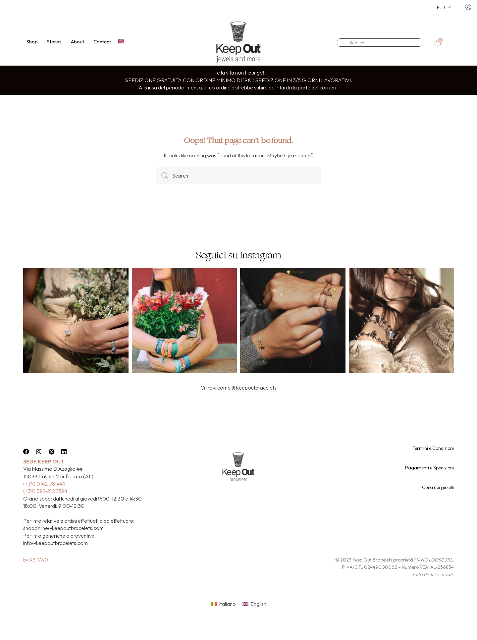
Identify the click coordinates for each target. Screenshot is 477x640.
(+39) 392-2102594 (45, 502)
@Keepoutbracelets (254, 399)
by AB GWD (35, 571)
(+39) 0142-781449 (44, 495)
